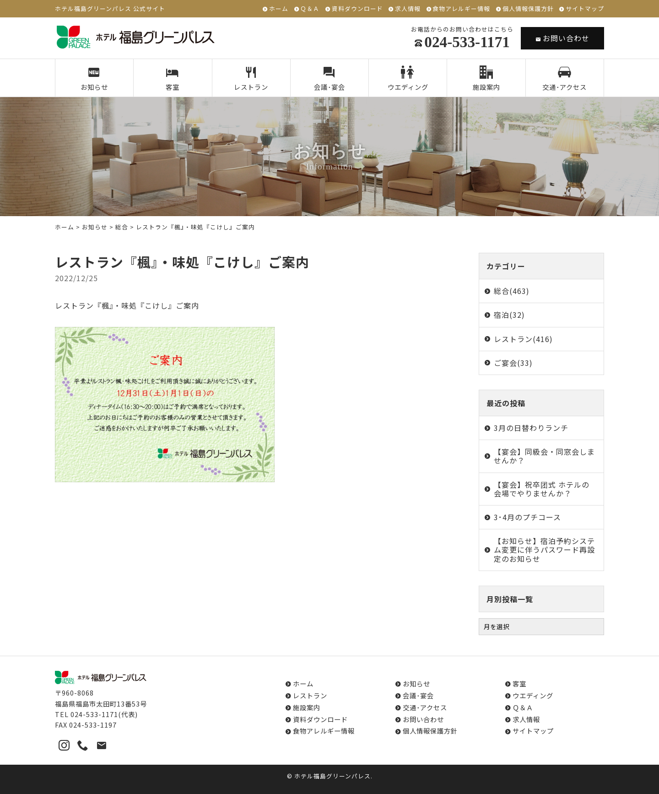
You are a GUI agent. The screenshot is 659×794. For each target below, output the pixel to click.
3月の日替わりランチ (531, 427)
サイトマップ (585, 9)
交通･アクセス (564, 79)
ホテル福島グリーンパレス (332, 776)
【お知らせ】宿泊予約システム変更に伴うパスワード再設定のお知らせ (544, 549)
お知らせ (94, 79)
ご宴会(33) (513, 362)
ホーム (278, 9)
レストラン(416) (523, 338)
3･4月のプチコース (527, 516)
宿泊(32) (509, 314)
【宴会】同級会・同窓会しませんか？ (544, 456)
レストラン (251, 79)
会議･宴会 (330, 79)
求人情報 (408, 9)
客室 (173, 79)
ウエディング (408, 79)
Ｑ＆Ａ (309, 9)
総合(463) (511, 290)
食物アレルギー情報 (461, 9)
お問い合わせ (562, 38)
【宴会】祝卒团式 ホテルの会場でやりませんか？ (541, 489)
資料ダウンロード (357, 9)
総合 (121, 227)
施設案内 (486, 79)
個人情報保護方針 (528, 9)
